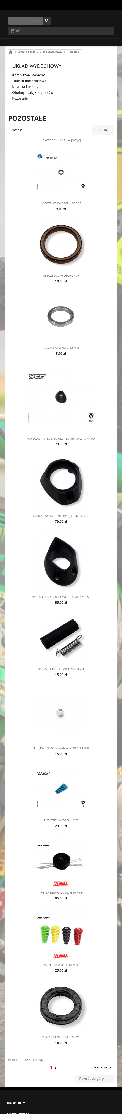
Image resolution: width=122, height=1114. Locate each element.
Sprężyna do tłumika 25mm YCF (61, 669)
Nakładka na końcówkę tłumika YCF (61, 516)
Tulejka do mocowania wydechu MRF (61, 748)
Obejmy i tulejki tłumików (32, 92)
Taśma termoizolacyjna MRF (61, 892)
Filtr (103, 130)
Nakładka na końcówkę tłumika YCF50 (61, 597)
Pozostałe (20, 98)
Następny (103, 1067)
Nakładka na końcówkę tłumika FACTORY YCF (61, 439)
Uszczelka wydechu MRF (60, 348)
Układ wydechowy (36, 65)
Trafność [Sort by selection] (47, 129)
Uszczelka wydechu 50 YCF (61, 203)
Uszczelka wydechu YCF (61, 275)
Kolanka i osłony (25, 87)
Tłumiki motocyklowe (29, 81)
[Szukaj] (29, 21)
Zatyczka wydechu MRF (61, 965)
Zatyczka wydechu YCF (61, 820)
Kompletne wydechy (28, 75)
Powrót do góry (94, 1079)
